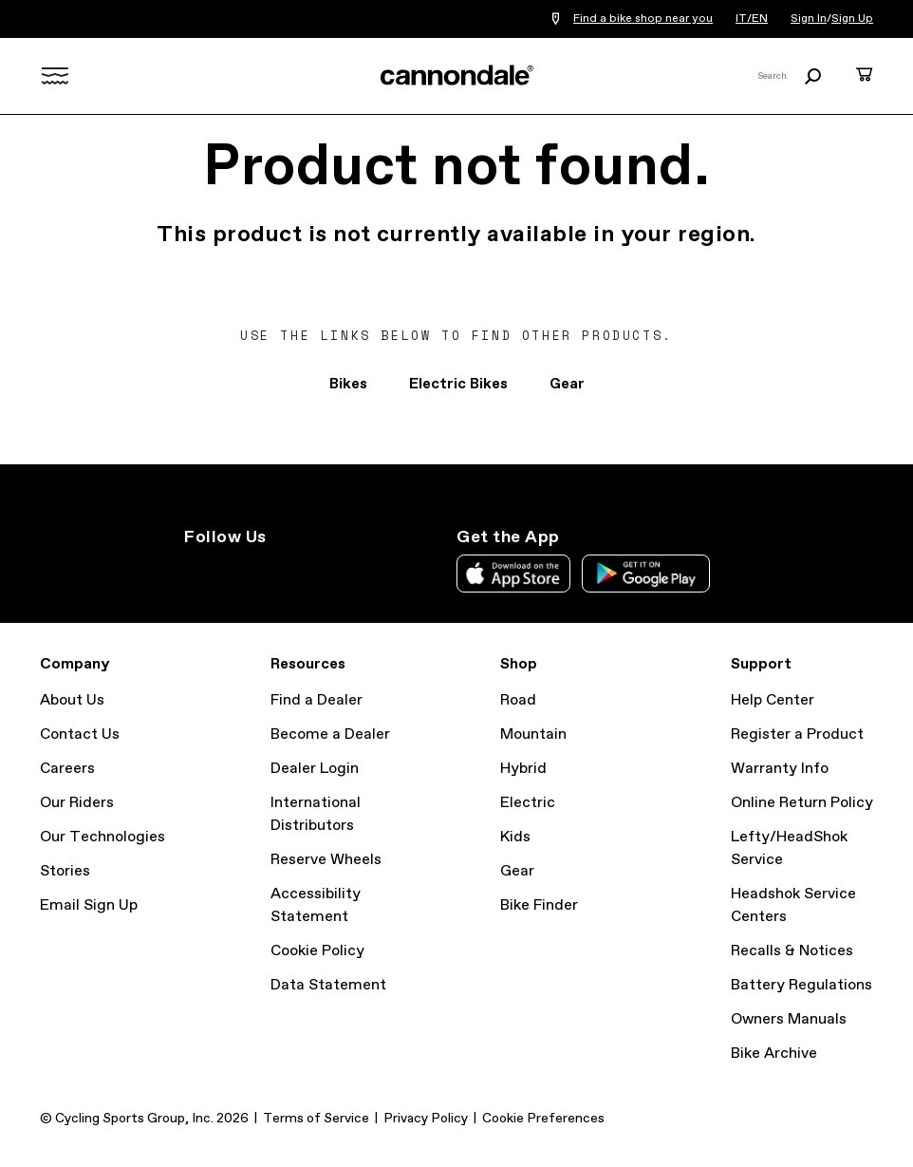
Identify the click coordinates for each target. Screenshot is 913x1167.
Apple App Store (513, 574)
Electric (527, 803)
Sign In (809, 19)
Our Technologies (102, 837)
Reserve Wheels (326, 860)
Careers (67, 769)
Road (518, 700)
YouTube (320, 571)
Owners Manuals (789, 1019)
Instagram (195, 571)
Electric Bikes (458, 384)
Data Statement (328, 985)
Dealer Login (314, 769)
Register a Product (797, 734)
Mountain (533, 734)
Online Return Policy (802, 803)
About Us (72, 700)
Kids (515, 837)
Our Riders (77, 803)
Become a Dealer (330, 734)
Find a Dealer (316, 700)
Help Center (772, 700)
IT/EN (752, 19)
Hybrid (523, 769)
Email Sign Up (89, 905)
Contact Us (80, 734)
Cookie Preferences (543, 1118)
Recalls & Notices (792, 951)
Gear (567, 384)
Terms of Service (316, 1118)
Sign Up (852, 19)
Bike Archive (774, 1053)
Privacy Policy (425, 1118)
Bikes (348, 384)
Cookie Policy (317, 951)
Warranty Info (780, 769)
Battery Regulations (801, 985)
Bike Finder (539, 905)
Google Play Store (646, 574)
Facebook (279, 571)
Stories (65, 871)
